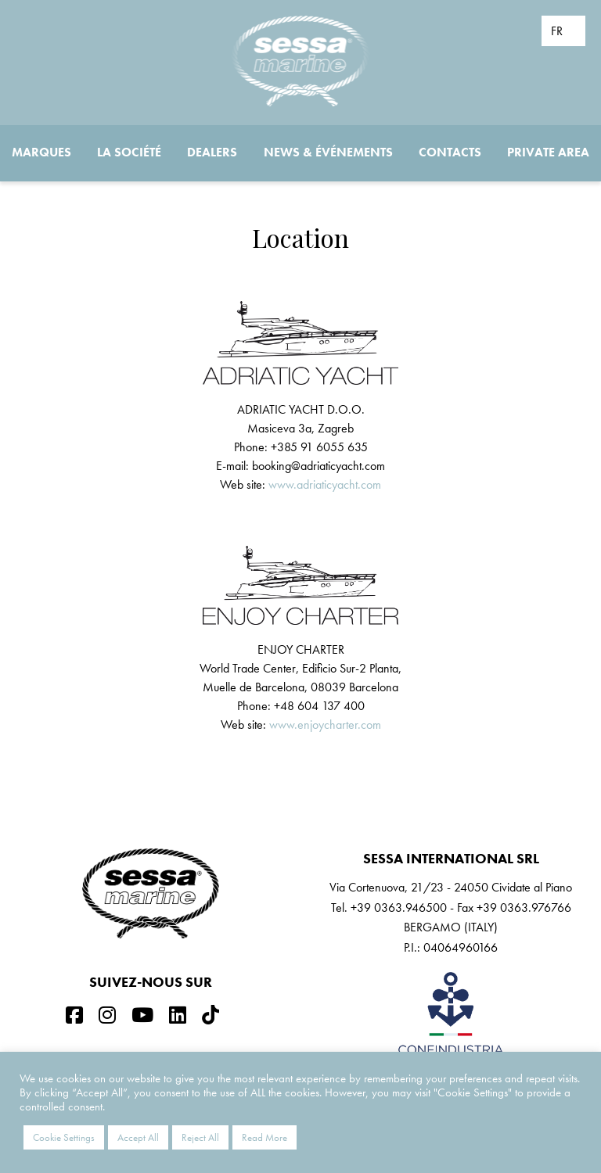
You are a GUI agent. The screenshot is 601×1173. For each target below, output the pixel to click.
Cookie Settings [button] (64, 1137)
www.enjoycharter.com (325, 724)
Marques (41, 152)
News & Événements (328, 152)
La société (129, 152)
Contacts (450, 152)
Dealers (212, 152)
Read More (264, 1137)
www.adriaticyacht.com (324, 484)
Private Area (548, 152)
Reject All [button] (200, 1137)
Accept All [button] (138, 1137)
